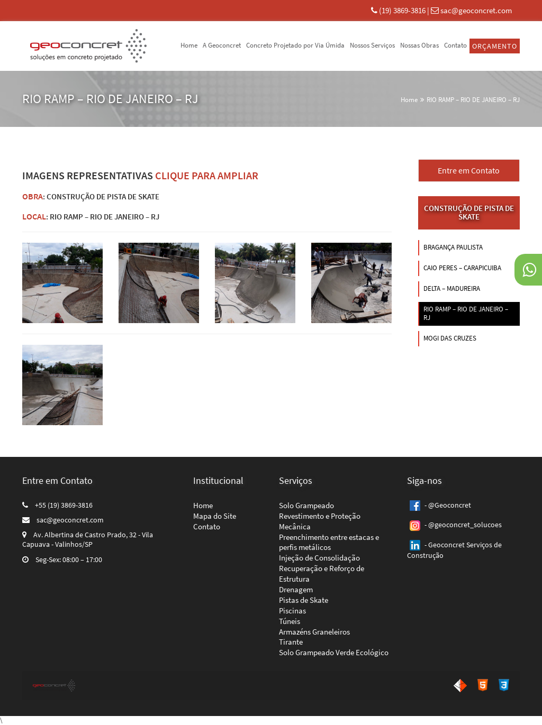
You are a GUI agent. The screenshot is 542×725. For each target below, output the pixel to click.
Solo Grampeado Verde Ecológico (334, 652)
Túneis (289, 621)
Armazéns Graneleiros (314, 632)
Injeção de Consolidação (319, 558)
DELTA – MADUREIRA (451, 288)
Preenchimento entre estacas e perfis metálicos (329, 542)
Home (188, 45)
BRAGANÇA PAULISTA (453, 247)
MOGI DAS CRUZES (449, 338)
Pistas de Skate (303, 600)
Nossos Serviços (372, 45)
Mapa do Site (214, 516)
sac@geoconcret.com (476, 10)
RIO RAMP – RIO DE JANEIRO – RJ (473, 99)
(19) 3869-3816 (403, 10)
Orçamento (494, 46)
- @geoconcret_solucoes (454, 524)
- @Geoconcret (439, 505)
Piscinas (292, 610)
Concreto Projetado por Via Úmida (295, 45)
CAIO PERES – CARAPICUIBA (462, 267)
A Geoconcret (222, 45)
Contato (455, 45)
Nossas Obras (419, 45)
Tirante (291, 642)
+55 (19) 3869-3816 (57, 505)
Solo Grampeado (306, 505)
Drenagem (296, 589)
